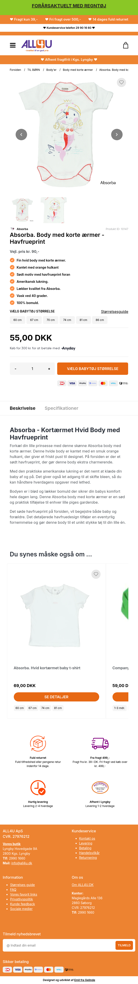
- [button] (15, 368)
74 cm (45, 708)
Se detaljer (56, 697)
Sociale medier (21, 909)
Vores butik (12, 844)
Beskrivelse (23, 408)
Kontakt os (87, 838)
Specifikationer (61, 408)
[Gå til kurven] (123, 45)
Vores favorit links (23, 894)
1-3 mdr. (119, 708)
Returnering (88, 858)
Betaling (85, 848)
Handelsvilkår (89, 853)
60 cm (20, 708)
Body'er (51, 69)
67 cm (32, 708)
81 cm (58, 708)
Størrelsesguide (114, 311)
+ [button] (49, 368)
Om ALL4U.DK (83, 885)
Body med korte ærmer (78, 69)
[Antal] (32, 368)
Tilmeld (124, 945)
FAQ (13, 889)
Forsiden (15, 69)
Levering (85, 843)
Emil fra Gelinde (84, 980)
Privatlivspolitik (21, 899)
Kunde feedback (22, 904)
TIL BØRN (33, 69)
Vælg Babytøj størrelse (92, 368)
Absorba (22, 229)
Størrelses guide (22, 885)
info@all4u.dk (21, 863)
